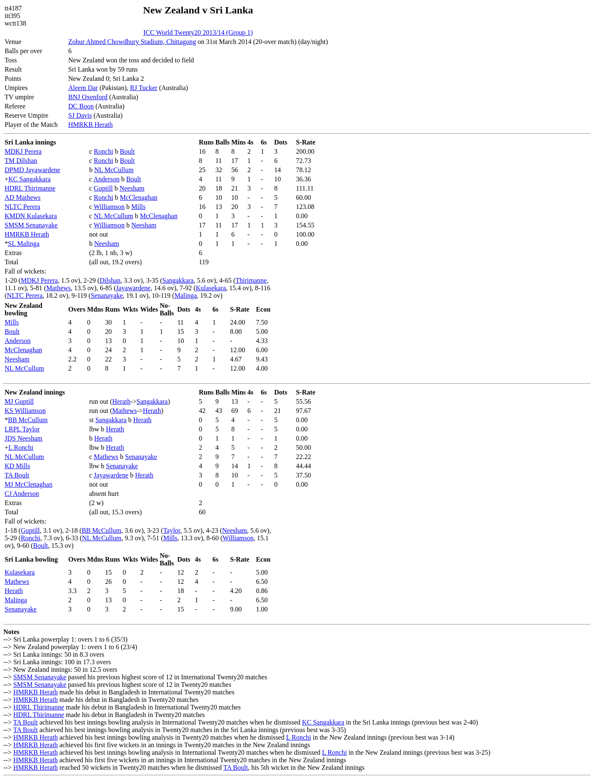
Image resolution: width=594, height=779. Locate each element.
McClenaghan (138, 197)
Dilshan (110, 280)
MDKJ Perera (23, 151)
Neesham (131, 188)
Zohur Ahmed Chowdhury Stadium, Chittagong (132, 41)
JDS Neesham (23, 438)
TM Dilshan (21, 160)
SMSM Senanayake (31, 225)
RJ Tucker (143, 87)
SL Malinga (23, 243)
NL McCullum (114, 169)
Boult (127, 151)
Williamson (109, 206)
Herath (121, 401)
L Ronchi (20, 447)
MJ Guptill (19, 401)
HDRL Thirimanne (30, 188)
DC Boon (81, 106)
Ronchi (103, 151)
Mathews (58, 287)
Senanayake (107, 295)
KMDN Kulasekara (31, 215)
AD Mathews (23, 197)
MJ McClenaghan (28, 484)
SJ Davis (80, 115)
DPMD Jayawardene (32, 169)
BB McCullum (28, 419)
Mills (138, 206)
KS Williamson (25, 410)
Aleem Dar (83, 87)
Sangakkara (178, 280)
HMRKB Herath (90, 124)
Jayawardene (133, 287)
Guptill (103, 188)
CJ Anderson (22, 493)
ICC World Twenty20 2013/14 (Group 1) (197, 32)
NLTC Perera (22, 206)
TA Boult (17, 475)
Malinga (186, 295)
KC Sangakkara (29, 179)
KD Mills (17, 465)
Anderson (106, 179)
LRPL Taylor (22, 429)
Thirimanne (251, 280)
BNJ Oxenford (88, 97)
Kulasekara (211, 287)
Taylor (171, 530)
